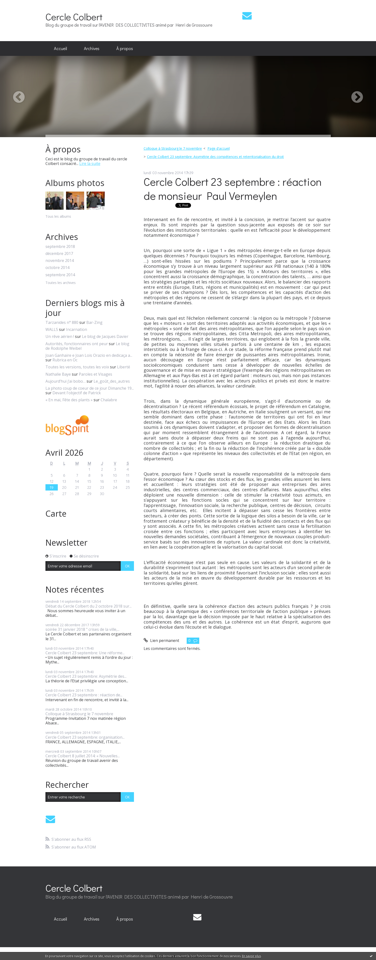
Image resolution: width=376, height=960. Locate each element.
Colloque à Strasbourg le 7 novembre (79, 713)
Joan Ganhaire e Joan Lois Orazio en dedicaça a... (88, 355)
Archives (91, 48)
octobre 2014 (57, 267)
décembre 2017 (59, 253)
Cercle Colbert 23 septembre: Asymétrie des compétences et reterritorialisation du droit (215, 156)
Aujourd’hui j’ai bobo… (65, 381)
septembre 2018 (60, 246)
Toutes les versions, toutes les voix (77, 367)
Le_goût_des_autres (112, 381)
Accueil (60, 48)
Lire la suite (89, 163)
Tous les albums (58, 216)
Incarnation (76, 329)
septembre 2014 (60, 275)
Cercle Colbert (74, 16)
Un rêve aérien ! (59, 336)
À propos (124, 48)
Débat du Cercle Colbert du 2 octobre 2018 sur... (88, 606)
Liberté (123, 367)
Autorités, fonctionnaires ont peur (76, 343)
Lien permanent (161, 640)
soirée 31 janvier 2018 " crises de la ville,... (82, 629)
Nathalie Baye (58, 374)
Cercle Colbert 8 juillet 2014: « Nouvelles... (82, 756)
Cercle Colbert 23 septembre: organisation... (85, 737)
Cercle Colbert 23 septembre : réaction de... (83, 695)
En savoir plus (251, 956)
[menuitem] (60, 48)
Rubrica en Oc (64, 360)
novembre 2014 (59, 260)
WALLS (51, 329)
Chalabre (109, 399)
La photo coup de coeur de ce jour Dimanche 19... (89, 388)
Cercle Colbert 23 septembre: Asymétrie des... (85, 676)
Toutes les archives (60, 283)
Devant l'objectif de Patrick (76, 392)
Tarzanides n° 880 (61, 322)
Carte (55, 513)
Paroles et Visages (95, 374)
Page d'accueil (218, 148)
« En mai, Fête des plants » (69, 399)
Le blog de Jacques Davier (105, 336)
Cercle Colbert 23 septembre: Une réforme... (85, 652)
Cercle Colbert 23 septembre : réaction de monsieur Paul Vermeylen (233, 188)
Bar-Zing (94, 322)
